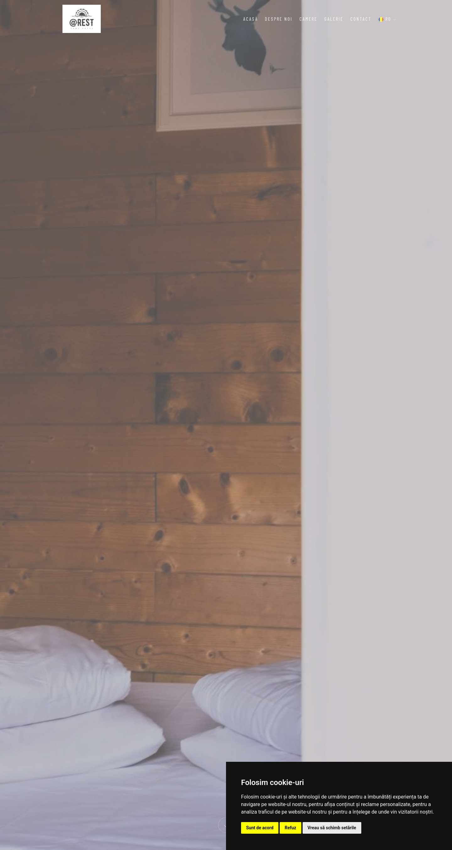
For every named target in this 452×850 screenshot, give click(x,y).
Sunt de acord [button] (259, 827)
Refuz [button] (290, 827)
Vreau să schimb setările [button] (332, 827)
